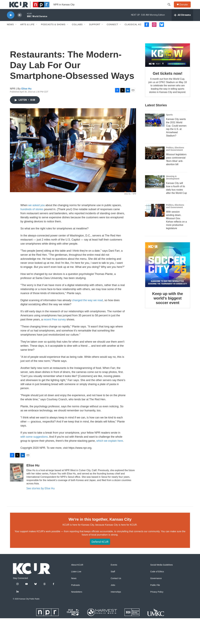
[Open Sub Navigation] (16, 31)
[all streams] (182, 22)
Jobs (113, 592)
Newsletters (76, 599)
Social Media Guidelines (161, 572)
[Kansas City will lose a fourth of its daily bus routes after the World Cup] (155, 188)
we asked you (36, 211)
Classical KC (133, 31)
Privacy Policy (156, 599)
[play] (10, 22)
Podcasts (75, 592)
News (10, 31)
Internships (116, 599)
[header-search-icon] (170, 8)
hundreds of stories (31, 216)
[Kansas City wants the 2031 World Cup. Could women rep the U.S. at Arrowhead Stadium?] (155, 126)
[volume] (19, 21)
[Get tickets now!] (167, 62)
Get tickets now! (167, 80)
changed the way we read (87, 307)
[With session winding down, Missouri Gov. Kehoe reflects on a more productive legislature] (155, 217)
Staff (113, 578)
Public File (155, 592)
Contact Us (116, 585)
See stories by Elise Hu (40, 495)
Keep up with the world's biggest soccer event (167, 305)
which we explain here (109, 447)
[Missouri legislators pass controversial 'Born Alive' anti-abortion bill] (155, 159)
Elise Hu (26, 95)
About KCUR (77, 572)
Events (114, 572)
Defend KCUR (99, 548)
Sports (169, 121)
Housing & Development (172, 184)
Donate (185, 7)
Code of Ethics (157, 578)
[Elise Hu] (16, 479)
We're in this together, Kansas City (99, 526)
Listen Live (76, 578)
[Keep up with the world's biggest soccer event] (167, 271)
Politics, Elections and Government (175, 155)
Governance (156, 585)
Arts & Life (27, 31)
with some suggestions (34, 443)
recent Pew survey (55, 326)
